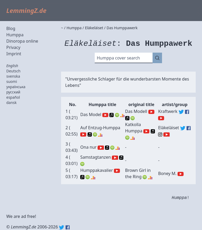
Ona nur (88, 147)
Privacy (13, 47)
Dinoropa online (22, 41)
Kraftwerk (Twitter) (181, 112)
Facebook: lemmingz (67, 227)
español (13, 97)
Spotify (117, 115)
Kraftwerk (167, 111)
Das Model (90, 114)
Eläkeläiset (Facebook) (188, 128)
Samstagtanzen (95, 157)
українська (16, 86)
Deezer (122, 115)
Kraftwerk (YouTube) (161, 118)
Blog (10, 28)
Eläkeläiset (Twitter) (182, 128)
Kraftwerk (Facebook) (187, 112)
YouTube (105, 115)
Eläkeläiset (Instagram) (160, 134)
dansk (11, 102)
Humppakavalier (96, 170)
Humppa (14, 35)
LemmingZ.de (26, 10)
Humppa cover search (118, 58)
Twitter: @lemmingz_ (61, 227)
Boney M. (167, 173)
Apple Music (111, 115)
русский (13, 91)
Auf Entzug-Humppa (100, 128)
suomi (11, 81)
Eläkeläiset (168, 128)
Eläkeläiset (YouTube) (166, 134)
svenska (13, 76)
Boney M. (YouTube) (181, 174)
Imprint (13, 54)
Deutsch (13, 70)
